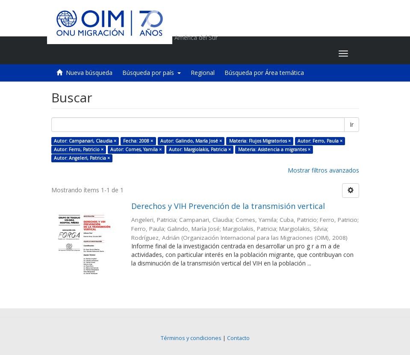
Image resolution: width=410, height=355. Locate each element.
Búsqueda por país (151, 73)
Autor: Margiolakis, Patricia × (200, 149)
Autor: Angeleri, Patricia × (82, 158)
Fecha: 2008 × (138, 141)
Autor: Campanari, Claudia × (85, 141)
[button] (278, 53)
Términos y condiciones (191, 338)
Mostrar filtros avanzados (323, 170)
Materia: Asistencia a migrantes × (274, 149)
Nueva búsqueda (89, 73)
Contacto (238, 338)
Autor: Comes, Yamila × (136, 149)
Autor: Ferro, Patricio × (78, 149)
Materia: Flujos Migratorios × (260, 141)
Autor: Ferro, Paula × (320, 141)
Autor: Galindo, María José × (191, 141)
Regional (203, 73)
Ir (352, 124)
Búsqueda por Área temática (264, 73)
